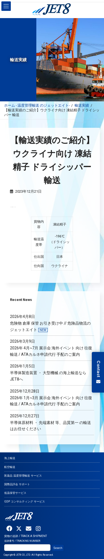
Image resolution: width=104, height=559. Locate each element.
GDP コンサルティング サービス (24, 501)
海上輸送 (9, 458)
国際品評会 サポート (17, 484)
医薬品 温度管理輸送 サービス (23, 475)
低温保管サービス (15, 492)
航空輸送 (9, 467)
